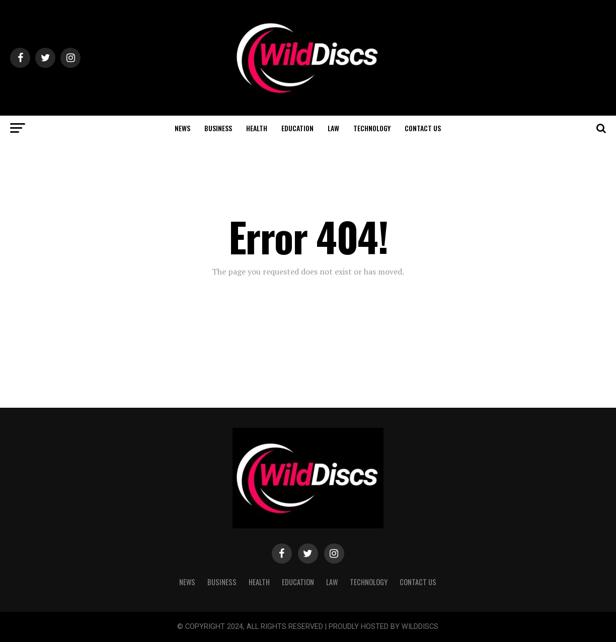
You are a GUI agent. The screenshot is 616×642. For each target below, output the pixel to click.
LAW (333, 128)
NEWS (182, 128)
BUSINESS (218, 128)
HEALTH (256, 128)
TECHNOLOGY (372, 128)
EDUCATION (297, 128)
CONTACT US (423, 128)
